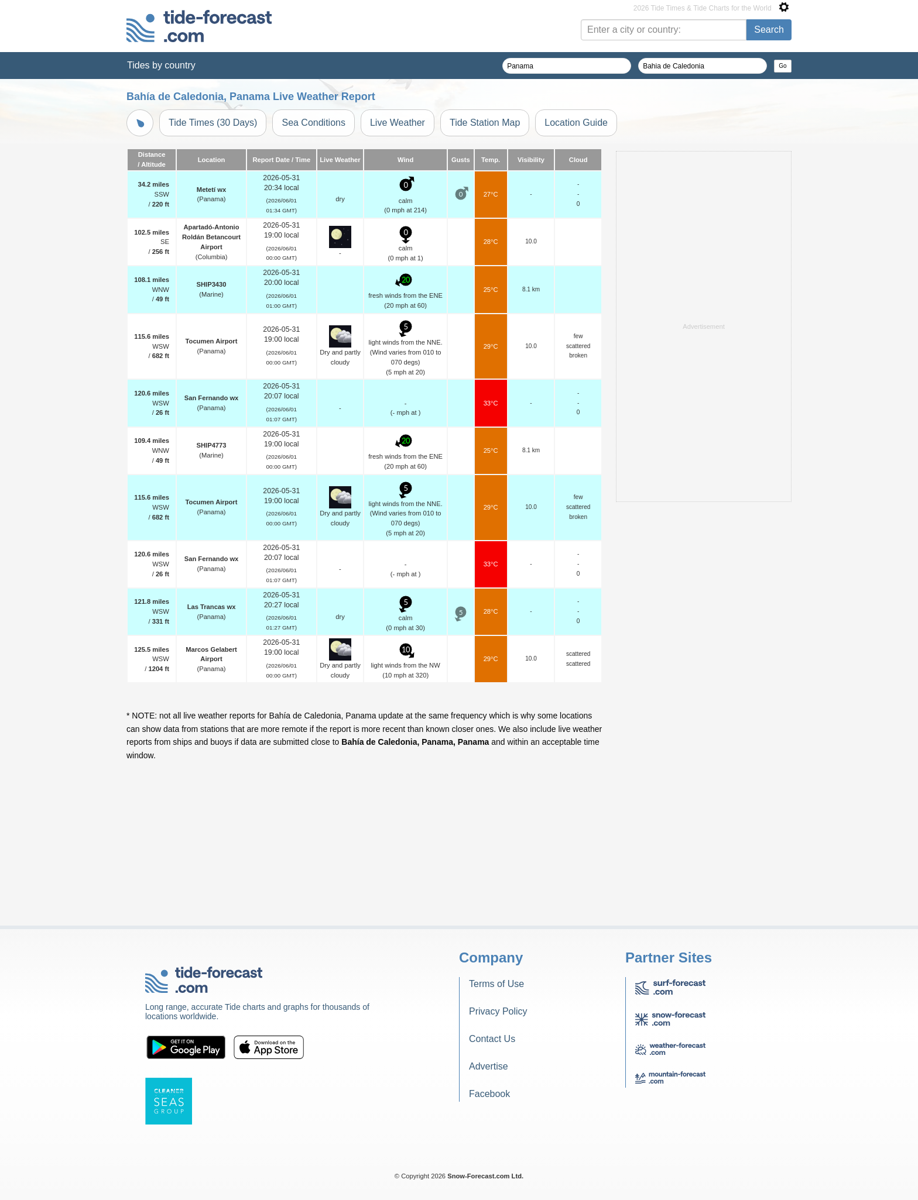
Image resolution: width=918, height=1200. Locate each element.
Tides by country (161, 65)
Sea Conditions (313, 123)
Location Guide (576, 123)
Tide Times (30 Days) (213, 123)
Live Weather (397, 123)
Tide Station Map (485, 123)
